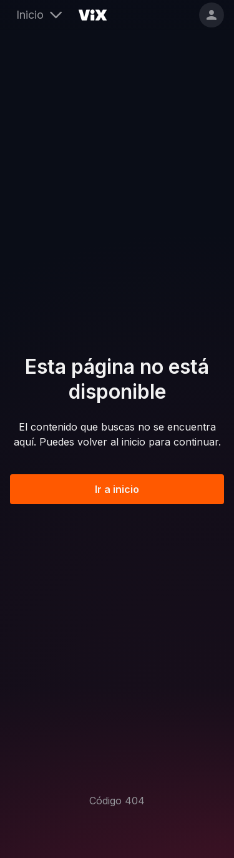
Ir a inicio (117, 489)
